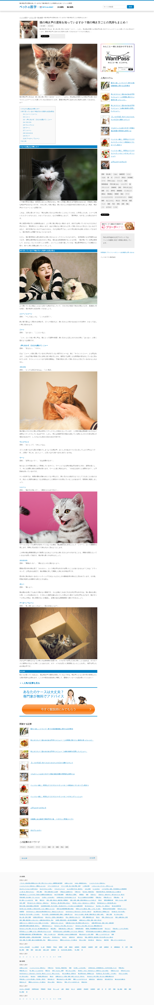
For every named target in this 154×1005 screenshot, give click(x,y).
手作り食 (124, 200)
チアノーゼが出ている (53, 886)
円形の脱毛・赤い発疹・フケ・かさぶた (30, 897)
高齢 (109, 204)
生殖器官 (90, 947)
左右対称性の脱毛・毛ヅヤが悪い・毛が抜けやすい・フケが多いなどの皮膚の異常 (62, 906)
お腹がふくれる (68, 883)
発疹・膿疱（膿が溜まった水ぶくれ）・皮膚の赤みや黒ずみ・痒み (36, 920)
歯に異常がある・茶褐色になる (101, 911)
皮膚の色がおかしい (47, 925)
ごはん (115, 174)
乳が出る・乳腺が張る (88, 891)
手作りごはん (111, 180)
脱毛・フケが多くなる (50, 934)
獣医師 (116, 194)
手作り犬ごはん (127, 187)
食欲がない (99, 940)
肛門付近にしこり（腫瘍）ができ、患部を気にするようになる (35, 931)
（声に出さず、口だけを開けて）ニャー (37, 119)
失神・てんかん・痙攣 (121, 900)
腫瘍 (27, 949)
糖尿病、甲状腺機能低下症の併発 (94, 928)
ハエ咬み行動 (86, 886)
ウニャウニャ (28, 125)
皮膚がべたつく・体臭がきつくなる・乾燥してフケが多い (34, 923)
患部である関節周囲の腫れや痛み (65, 908)
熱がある (33, 976)
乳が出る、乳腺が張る (61, 967)
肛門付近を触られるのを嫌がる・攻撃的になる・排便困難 (100, 931)
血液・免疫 (38, 949)
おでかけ (108, 207)
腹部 (32, 949)
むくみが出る (96, 889)
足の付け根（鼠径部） (66, 949)
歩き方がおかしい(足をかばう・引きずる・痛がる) (78, 911)
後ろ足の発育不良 (116, 906)
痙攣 (96, 947)
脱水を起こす (51, 979)
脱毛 (67, 847)
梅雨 (103, 200)
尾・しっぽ (56, 989)
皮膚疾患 (106, 947)
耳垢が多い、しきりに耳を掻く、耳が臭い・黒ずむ (32, 979)
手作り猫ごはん (114, 184)
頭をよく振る (82, 940)
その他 (59, 956)
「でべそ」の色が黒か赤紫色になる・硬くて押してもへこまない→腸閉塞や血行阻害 (41, 883)
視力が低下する (109, 979)
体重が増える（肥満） (71, 894)
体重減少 (81, 894)
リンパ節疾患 (35, 947)
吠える (118, 200)
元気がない (93, 894)
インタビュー (128, 190)
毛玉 (113, 204)
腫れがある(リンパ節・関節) (86, 934)
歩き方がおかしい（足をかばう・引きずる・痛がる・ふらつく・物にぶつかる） (40, 973)
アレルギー (31, 847)
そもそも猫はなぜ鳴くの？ (30, 109)
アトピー (22, 847)
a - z (54, 956)
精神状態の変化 (79, 928)
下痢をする (77, 891)
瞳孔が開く (53, 928)
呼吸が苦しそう (108, 897)
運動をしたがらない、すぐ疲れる (37, 982)
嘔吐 (36, 900)
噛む (127, 204)
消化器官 (84, 947)
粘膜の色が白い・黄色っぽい (66, 928)
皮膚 (101, 947)
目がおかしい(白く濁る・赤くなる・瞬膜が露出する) (89, 925)
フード (38, 847)
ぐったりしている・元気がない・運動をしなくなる (32, 886)
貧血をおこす (23, 982)
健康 (103, 190)
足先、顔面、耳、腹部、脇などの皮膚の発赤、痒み (32, 940)
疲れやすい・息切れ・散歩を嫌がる (54, 917)
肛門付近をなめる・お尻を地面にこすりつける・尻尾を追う (68, 931)
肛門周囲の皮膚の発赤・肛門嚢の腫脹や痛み (31, 934)
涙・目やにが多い (24, 976)
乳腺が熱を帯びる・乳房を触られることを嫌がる (108, 891)
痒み (62, 847)
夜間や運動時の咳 (108, 900)
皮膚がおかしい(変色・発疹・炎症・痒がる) (90, 920)
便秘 (87, 894)
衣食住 (130, 197)
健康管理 (122, 174)
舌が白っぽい (46, 937)
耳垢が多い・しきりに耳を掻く (121, 928)
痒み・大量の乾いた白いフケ (73, 917)
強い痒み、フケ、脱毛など (103, 906)
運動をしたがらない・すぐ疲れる (68, 940)
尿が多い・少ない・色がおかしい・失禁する (83, 903)
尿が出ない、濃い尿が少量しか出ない (60, 903)
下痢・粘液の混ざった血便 (51, 891)
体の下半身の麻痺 (58, 894)
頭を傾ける (91, 940)
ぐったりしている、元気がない (37, 967)
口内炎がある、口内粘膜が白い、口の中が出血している (102, 967)
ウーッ (26, 128)
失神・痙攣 (22, 903)
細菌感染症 (117, 947)
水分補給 (130, 177)
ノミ (103, 207)
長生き (123, 177)
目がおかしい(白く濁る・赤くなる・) (63, 925)
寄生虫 (55, 947)
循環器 (60, 947)
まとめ (23, 141)
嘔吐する (42, 900)
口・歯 (42, 947)
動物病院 (119, 190)
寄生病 (49, 989)
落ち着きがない (56, 937)
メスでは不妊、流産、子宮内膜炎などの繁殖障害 (114, 889)
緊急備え (110, 194)
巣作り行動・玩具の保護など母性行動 (29, 906)
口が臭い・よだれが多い (48, 897)
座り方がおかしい (89, 906)
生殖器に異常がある (38, 917)
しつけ (115, 207)
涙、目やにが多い (118, 914)
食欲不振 (106, 940)
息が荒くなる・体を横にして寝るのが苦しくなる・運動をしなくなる (37, 908)
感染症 (70, 947)
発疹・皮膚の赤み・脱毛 (121, 917)
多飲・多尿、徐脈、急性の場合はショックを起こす (83, 900)
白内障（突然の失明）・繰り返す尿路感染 (66, 920)
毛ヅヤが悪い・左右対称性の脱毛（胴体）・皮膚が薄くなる (57, 914)
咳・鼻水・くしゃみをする (26, 900)
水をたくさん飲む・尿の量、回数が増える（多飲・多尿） (89, 914)
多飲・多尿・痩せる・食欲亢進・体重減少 (57, 900)
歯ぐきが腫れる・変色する (69, 973)
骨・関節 (77, 949)
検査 (49, 847)
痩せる (98, 917)
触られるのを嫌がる (120, 979)
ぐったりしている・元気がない (97, 883)
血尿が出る (80, 937)
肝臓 (131, 947)
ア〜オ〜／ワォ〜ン (31, 138)
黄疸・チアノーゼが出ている (118, 940)
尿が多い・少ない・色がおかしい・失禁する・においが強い (93, 970)
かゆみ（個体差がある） (81, 883)
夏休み (103, 194)
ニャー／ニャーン (30, 114)
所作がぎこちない (122, 908)
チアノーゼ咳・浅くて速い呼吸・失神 (70, 886)
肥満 (103, 174)
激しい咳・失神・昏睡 (25, 917)
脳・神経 (22, 949)
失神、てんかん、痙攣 (57, 970)
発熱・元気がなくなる (107, 917)
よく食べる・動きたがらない (27, 891)
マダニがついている (59, 889)
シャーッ (27, 130)
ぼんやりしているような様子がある (29, 889)
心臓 (66, 947)
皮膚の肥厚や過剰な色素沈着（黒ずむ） (30, 925)
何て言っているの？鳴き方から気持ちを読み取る (37, 111)
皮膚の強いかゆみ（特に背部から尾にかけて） (77, 923)
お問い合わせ (130, 252)
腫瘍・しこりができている (102, 934)
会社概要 (123, 252)
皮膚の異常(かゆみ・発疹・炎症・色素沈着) (103, 923)
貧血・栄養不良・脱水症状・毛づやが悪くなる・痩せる (99, 937)
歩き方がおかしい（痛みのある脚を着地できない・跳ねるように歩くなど (44, 911)
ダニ (107, 190)
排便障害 (22, 911)
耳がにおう (107, 928)
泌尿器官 (77, 947)
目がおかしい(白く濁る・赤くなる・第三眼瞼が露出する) (34, 928)
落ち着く (108, 174)
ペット (44, 847)
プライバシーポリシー (113, 252)
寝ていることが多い (71, 970)
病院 (57, 847)
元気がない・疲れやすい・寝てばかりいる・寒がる (111, 894)
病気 (118, 204)
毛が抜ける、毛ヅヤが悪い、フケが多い (106, 973)
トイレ (128, 174)
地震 (130, 200)
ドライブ (117, 177)
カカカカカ (28, 133)
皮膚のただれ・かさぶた (57, 923)
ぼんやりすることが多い (46, 889)
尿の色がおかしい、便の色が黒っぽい (106, 903)
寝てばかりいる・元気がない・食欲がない (38, 903)
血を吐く (64, 937)
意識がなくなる (115, 970)
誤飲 (123, 204)
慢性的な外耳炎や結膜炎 (109, 908)
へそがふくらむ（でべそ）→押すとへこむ (102, 886)
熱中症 (113, 190)
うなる (103, 177)
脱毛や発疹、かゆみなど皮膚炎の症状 (67, 934)
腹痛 (113, 934)
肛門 (126, 947)
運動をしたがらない (53, 940)
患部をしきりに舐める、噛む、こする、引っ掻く (88, 908)
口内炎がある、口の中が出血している (66, 897)
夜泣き (100, 900)
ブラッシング (105, 187)
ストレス (119, 180)
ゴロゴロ (27, 122)
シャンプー (124, 184)
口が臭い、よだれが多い (80, 967)
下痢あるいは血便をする (66, 891)
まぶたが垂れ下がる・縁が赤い (75, 889)
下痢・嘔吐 (39, 891)
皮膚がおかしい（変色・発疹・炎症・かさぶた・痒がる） (70, 976)
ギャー (26, 136)
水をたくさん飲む (123, 973)
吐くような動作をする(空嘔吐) (86, 897)
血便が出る (72, 937)
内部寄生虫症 (35, 989)
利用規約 (103, 252)
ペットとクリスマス (107, 197)
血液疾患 (53, 949)
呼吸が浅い (98, 897)
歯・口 (73, 989)
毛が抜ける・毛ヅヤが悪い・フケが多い (30, 914)
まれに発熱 (88, 889)
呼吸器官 (49, 947)
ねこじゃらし (110, 200)
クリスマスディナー (120, 197)
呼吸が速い (117, 897)
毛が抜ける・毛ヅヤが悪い (118, 911)
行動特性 (113, 187)
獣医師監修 (105, 184)
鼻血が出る (84, 982)
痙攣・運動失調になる (88, 917)
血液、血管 (46, 949)
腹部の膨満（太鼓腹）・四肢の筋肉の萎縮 (30, 937)
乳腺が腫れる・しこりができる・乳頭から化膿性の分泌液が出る (36, 894)
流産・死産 (109, 914)
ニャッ (26, 117)
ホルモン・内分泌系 (25, 947)
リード (103, 180)
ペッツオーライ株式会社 (108, 257)
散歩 (122, 194)
